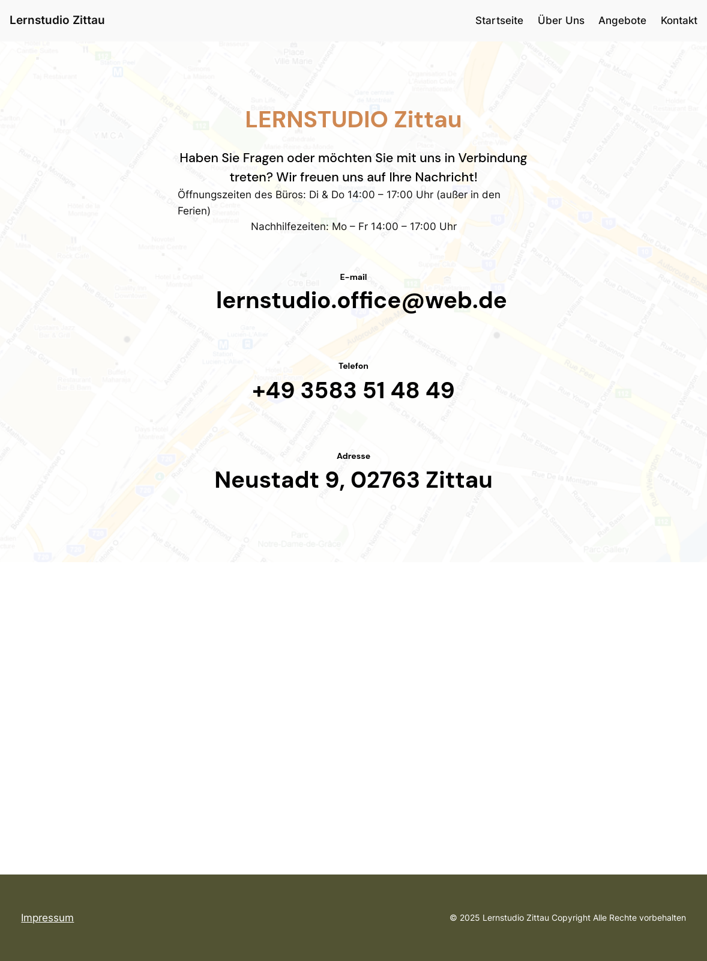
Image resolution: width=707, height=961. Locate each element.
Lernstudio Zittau (57, 20)
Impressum (47, 918)
